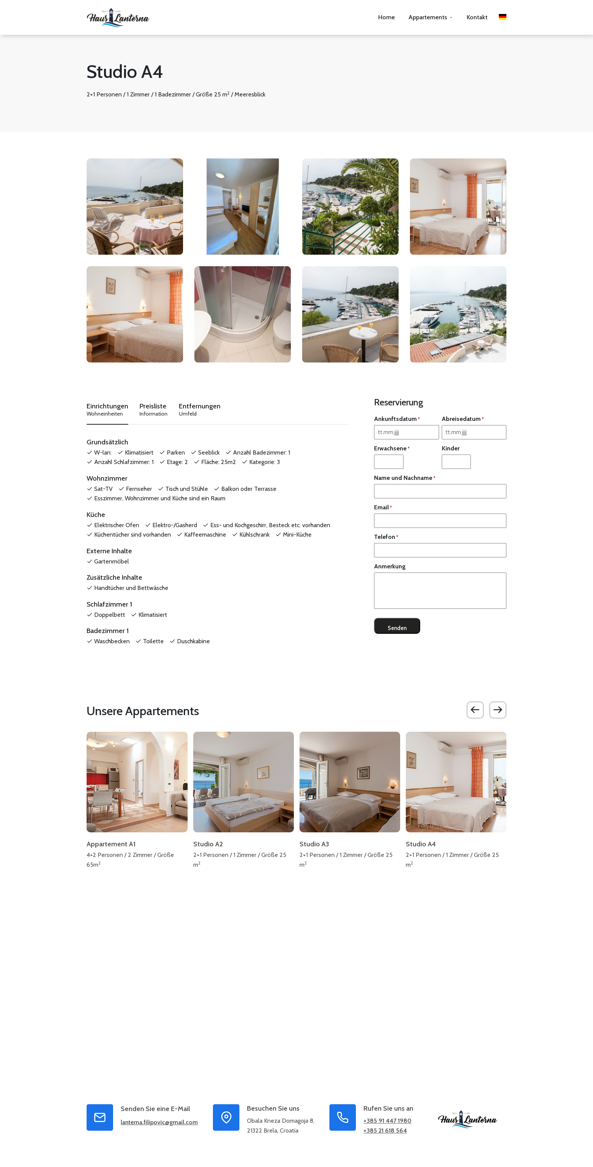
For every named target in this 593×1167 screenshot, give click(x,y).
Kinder (450, 448)
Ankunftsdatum (397, 419)
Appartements (427, 17)
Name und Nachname (404, 478)
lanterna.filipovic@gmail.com (159, 1124)
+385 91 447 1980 (387, 1122)
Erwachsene (392, 448)
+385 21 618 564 (385, 1132)
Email (383, 507)
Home (386, 17)
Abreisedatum (463, 419)
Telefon (386, 537)
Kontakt (477, 17)
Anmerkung (390, 566)
